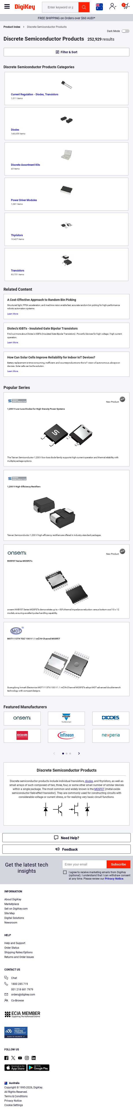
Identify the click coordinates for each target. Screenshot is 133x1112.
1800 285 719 (16, 984)
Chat (10, 978)
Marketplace (11, 904)
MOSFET (99, 789)
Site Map (9, 913)
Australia (11, 1083)
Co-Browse (14, 1001)
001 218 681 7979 (18, 989)
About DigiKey (12, 899)
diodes (89, 781)
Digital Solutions (14, 918)
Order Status (11, 947)
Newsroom (10, 922)
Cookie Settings (13, 1105)
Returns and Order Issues (19, 957)
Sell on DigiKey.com (16, 908)
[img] (25, 7)
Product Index (12, 26)
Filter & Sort (69, 52)
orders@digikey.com (19, 995)
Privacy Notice (114, 878)
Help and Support (14, 943)
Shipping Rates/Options (18, 952)
